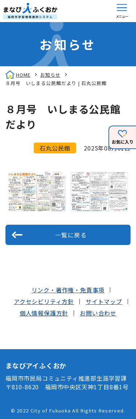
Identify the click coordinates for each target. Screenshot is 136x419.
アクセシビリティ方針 (44, 301)
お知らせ (50, 74)
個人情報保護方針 (44, 313)
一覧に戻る (71, 234)
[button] (122, 11)
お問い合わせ (98, 313)
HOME (23, 74)
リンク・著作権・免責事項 (68, 289)
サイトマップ (104, 301)
